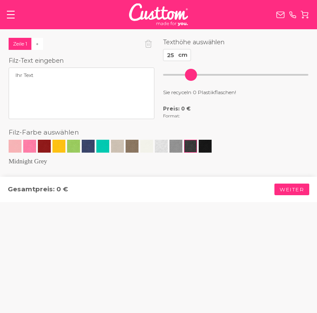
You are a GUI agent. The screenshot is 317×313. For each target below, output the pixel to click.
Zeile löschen (148, 44)
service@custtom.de (280, 14)
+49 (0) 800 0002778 (292, 14)
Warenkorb (304, 14)
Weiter (292, 189)
